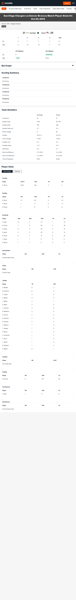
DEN (3, 44)
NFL (4, 9)
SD (3, 41)
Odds (35, 9)
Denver (43, 33)
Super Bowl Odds (58, 9)
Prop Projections (44, 9)
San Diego (33, 33)
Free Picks (27, 9)
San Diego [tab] (7, 171)
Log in (67, 3)
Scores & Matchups (15, 9)
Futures (69, 9)
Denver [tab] (17, 171)
